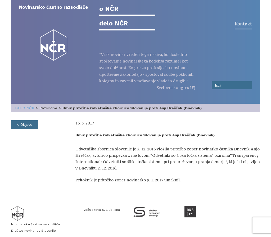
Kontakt (243, 23)
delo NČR (113, 23)
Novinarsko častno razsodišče (53, 7)
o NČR (108, 8)
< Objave (24, 124)
